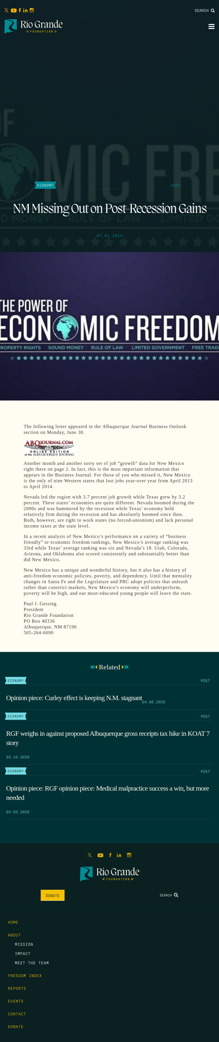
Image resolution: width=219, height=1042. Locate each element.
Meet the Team (32, 962)
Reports (17, 988)
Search (205, 10)
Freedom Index (25, 975)
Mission (24, 944)
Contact (17, 1013)
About (14, 934)
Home (13, 922)
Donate (53, 895)
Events (16, 1000)
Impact (23, 953)
